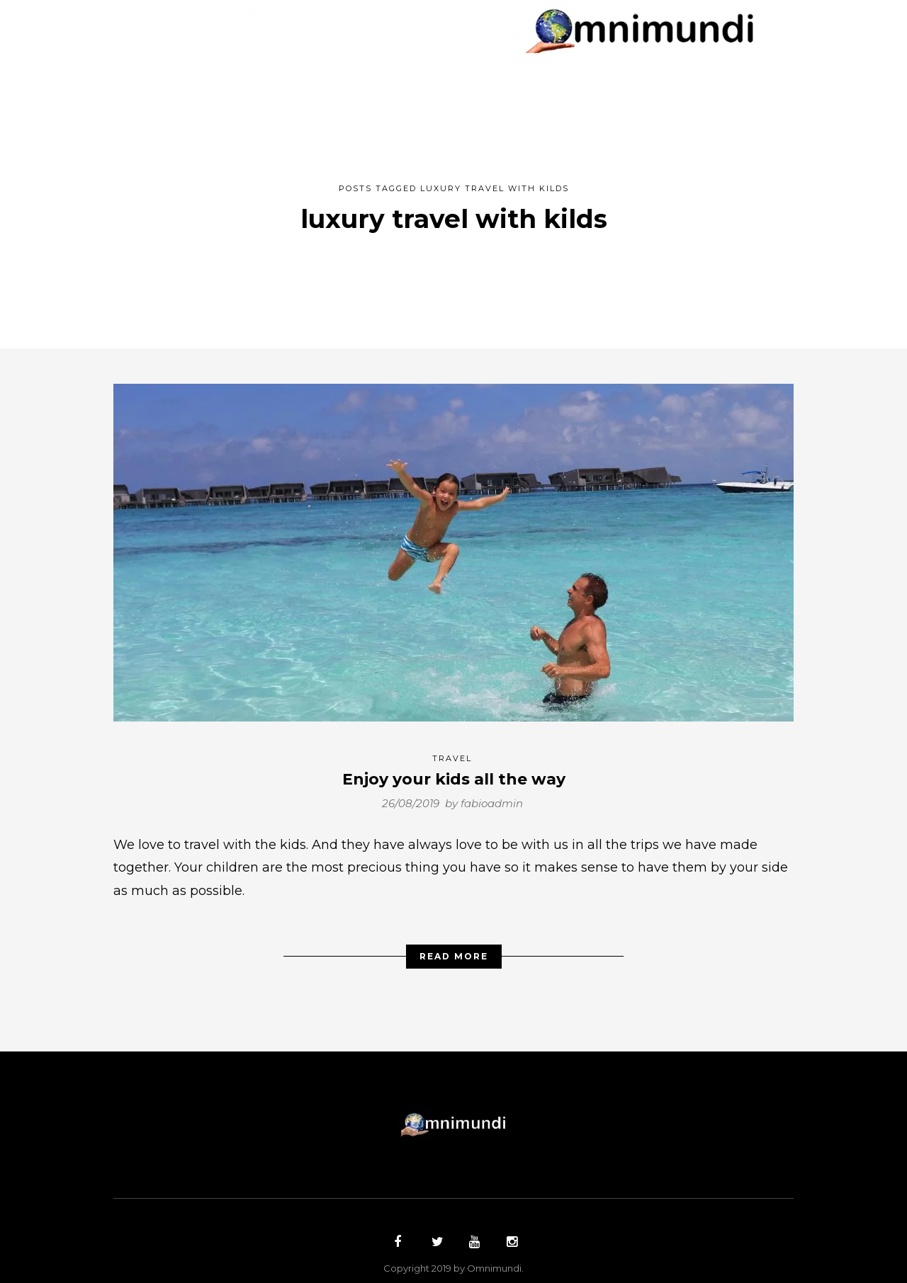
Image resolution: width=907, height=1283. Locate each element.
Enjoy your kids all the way (453, 772)
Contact (585, 36)
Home (197, 12)
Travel (452, 750)
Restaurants (419, 36)
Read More (453, 949)
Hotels (328, 36)
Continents (278, 12)
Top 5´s (510, 36)
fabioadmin (492, 795)
